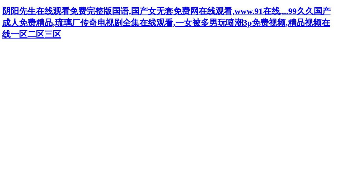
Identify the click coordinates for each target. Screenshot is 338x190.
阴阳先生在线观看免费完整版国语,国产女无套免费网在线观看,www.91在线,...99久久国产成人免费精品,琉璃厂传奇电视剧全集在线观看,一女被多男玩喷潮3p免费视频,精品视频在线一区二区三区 (166, 22)
